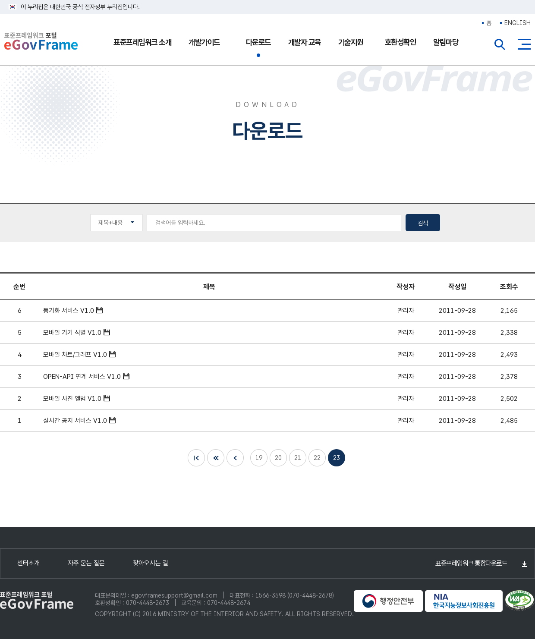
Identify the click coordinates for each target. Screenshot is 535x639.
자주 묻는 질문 (86, 563)
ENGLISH (517, 22)
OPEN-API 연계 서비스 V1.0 (82, 377)
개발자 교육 (304, 42)
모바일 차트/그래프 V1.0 (75, 355)
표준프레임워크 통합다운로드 (471, 563)
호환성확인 (400, 42)
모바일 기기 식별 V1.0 (72, 333)
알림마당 (445, 42)
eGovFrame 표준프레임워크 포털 (41, 42)
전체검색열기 (500, 44)
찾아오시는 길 (150, 563)
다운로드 (258, 42)
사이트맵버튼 (524, 44)
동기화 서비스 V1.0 (68, 311)
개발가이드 (204, 42)
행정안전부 (388, 601)
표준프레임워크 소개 (142, 42)
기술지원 (350, 42)
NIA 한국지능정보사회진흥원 (464, 601)
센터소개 (28, 563)
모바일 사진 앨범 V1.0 (72, 399)
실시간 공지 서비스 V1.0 (75, 421)
